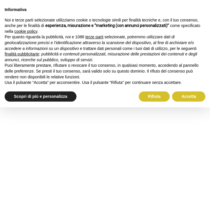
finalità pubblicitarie (22, 54)
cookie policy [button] (25, 31)
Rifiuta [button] (154, 96)
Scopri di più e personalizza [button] (40, 96)
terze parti (94, 37)
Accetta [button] (188, 96)
